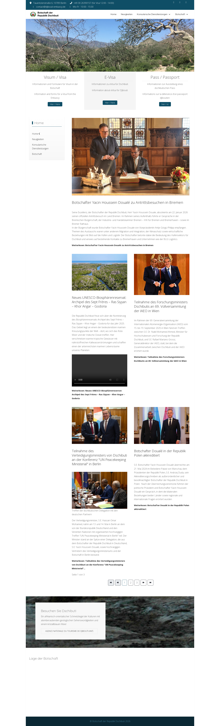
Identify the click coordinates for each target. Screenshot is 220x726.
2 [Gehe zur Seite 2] (130, 582)
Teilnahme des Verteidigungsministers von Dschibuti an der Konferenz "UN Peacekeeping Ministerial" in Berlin (99, 457)
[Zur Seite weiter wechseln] (143, 583)
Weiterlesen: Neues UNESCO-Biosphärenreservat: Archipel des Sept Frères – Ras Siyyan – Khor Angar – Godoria (98, 394)
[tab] (102, 65)
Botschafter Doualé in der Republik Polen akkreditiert (160, 453)
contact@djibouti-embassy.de (50, 6)
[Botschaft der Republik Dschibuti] (46, 14)
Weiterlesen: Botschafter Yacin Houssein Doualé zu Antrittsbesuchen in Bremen (112, 245)
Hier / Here (55, 104)
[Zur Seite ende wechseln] (150, 583)
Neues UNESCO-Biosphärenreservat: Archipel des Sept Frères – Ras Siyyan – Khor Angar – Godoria (99, 301)
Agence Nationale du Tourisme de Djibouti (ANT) (69, 631)
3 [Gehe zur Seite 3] (137, 582)
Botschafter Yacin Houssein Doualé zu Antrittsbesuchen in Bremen (127, 202)
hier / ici (165, 104)
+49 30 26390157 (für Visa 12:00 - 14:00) (94, 2)
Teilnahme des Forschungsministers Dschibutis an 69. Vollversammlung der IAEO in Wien (161, 306)
